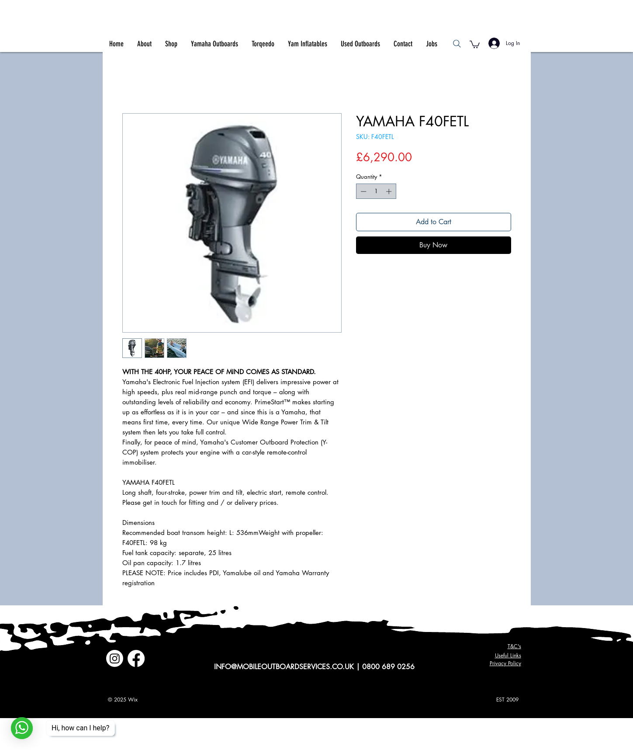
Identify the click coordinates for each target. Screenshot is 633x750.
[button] (475, 44)
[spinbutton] (375, 191)
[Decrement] (362, 191)
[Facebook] (136, 658)
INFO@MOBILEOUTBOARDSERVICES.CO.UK (284, 666)
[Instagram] (114, 658)
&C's (514, 646)
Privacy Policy (505, 663)
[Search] (457, 44)
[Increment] (389, 191)
